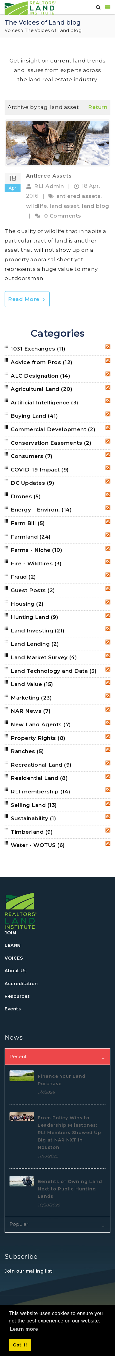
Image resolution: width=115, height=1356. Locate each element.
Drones (26, 496)
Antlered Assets (49, 176)
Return (97, 107)
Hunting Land (34, 617)
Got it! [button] (20, 1344)
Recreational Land (41, 765)
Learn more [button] (24, 1329)
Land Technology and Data (54, 671)
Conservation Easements (51, 443)
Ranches (27, 751)
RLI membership (41, 791)
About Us (16, 970)
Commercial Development (53, 429)
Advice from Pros (42, 362)
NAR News (31, 711)
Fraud (23, 577)
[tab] (57, 1056)
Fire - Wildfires (36, 563)
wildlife (36, 206)
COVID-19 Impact (40, 470)
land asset (64, 206)
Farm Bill (28, 523)
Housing (27, 604)
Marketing (31, 698)
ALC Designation (40, 376)
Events (13, 1009)
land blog (95, 206)
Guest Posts (33, 590)
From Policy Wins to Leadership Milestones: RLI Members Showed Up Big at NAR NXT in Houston (69, 1132)
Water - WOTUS (38, 845)
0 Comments (62, 216)
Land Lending (35, 644)
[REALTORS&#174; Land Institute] (30, 7)
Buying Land (34, 416)
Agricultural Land (41, 389)
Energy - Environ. (41, 510)
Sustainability (33, 818)
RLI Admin (49, 186)
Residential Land (39, 778)
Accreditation (21, 983)
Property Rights (38, 738)
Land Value (32, 684)
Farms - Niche (36, 550)
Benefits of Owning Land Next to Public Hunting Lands (70, 1189)
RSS (107, 346)
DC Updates (32, 483)
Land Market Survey (44, 657)
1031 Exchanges (38, 349)
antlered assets (78, 196)
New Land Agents (41, 724)
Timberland (32, 832)
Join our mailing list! (29, 1271)
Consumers (32, 456)
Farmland (31, 537)
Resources (17, 996)
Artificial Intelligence (45, 402)
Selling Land (34, 805)
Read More (27, 299)
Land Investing (38, 631)
